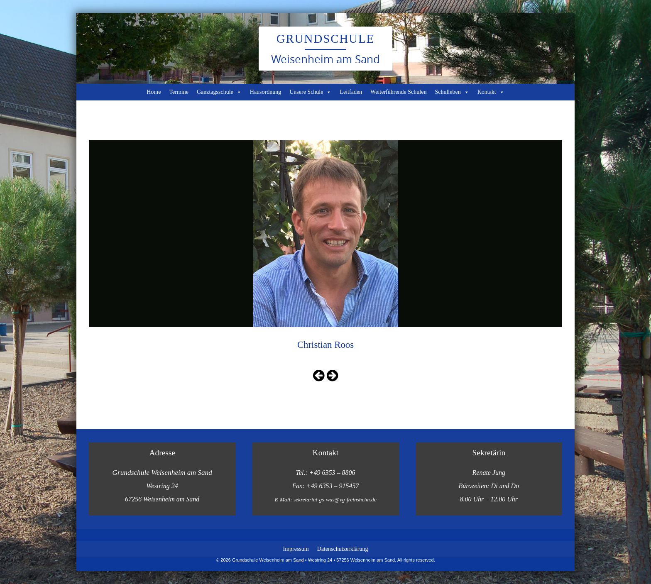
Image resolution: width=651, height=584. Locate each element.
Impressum (295, 549)
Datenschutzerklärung (342, 549)
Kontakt (490, 92)
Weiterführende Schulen (398, 92)
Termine (178, 92)
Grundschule (325, 38)
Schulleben (452, 92)
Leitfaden (351, 92)
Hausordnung (265, 92)
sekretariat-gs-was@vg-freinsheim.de (335, 499)
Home (154, 92)
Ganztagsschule (219, 92)
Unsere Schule (310, 92)
